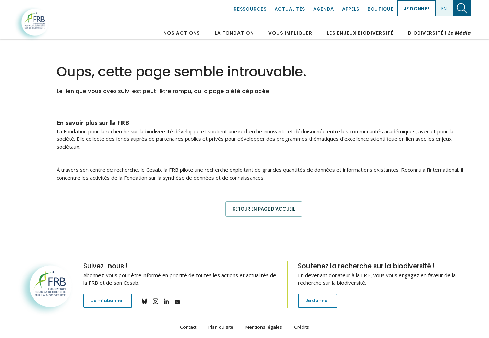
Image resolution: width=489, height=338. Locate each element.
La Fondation (234, 33)
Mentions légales (263, 327)
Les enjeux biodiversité (360, 33)
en (444, 8)
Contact (188, 327)
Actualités (290, 9)
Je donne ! (416, 8)
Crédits (301, 327)
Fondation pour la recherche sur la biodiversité (33, 24)
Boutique (380, 9)
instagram (160, 301)
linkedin (171, 301)
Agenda (323, 9)
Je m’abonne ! (110, 302)
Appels (350, 9)
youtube (182, 301)
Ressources (250, 9)
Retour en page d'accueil (264, 208)
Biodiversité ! (439, 33)
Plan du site (220, 327)
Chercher (462, 8)
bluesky (149, 301)
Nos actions (181, 33)
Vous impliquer (290, 33)
